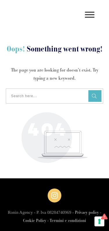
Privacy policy (87, 213)
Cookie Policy (34, 221)
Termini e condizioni (68, 221)
